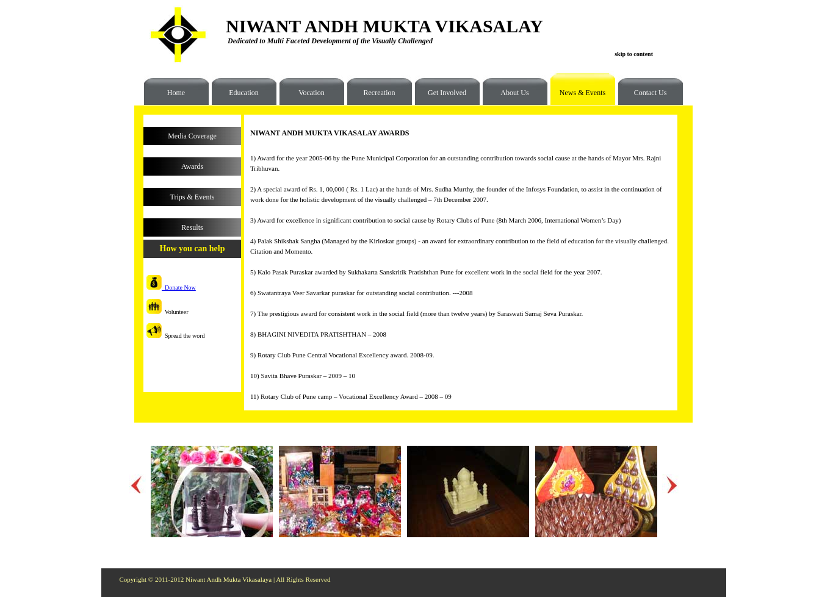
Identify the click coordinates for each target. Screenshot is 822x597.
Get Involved (447, 92)
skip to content (634, 54)
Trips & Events (192, 197)
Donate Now (171, 287)
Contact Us (650, 92)
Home (176, 92)
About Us (514, 92)
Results (192, 227)
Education (244, 92)
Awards (192, 166)
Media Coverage (192, 136)
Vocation (311, 92)
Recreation (379, 92)
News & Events (578, 96)
